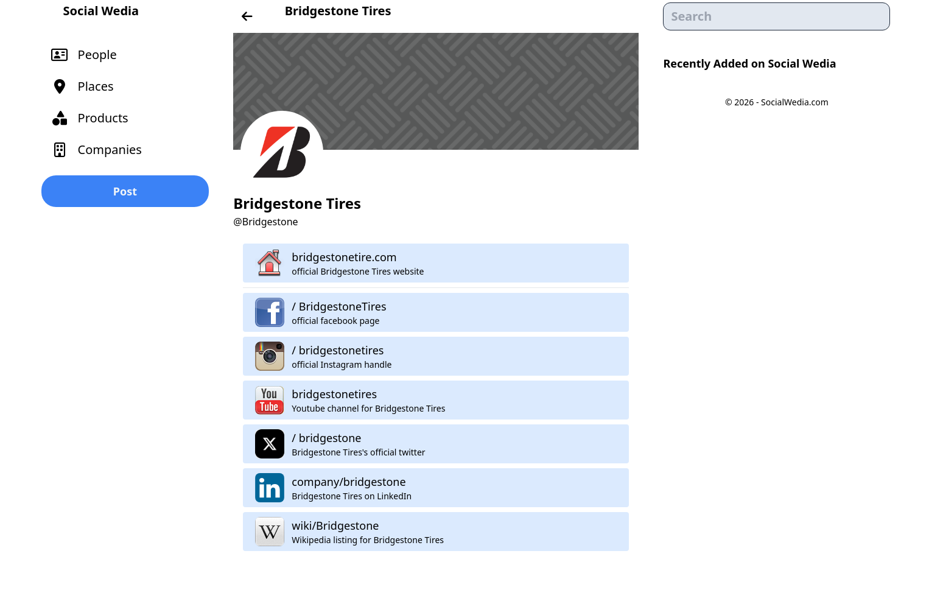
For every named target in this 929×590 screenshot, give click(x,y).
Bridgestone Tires (338, 10)
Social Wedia (101, 10)
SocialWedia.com (795, 102)
